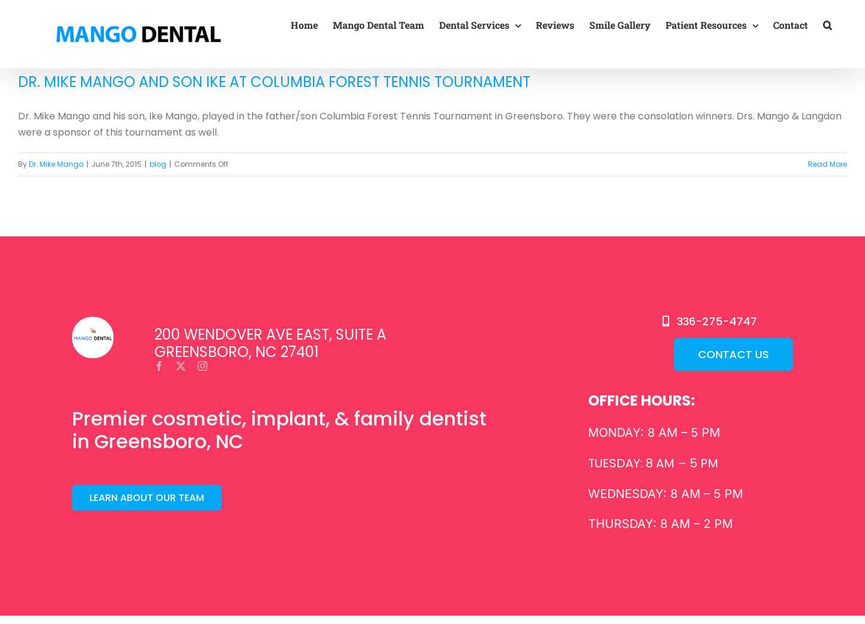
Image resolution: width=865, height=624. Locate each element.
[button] (827, 25)
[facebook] (159, 366)
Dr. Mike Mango (56, 164)
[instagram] (202, 366)
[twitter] (181, 366)
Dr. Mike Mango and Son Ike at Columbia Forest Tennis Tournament (274, 82)
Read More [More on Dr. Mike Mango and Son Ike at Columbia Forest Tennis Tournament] (827, 164)
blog (158, 164)
